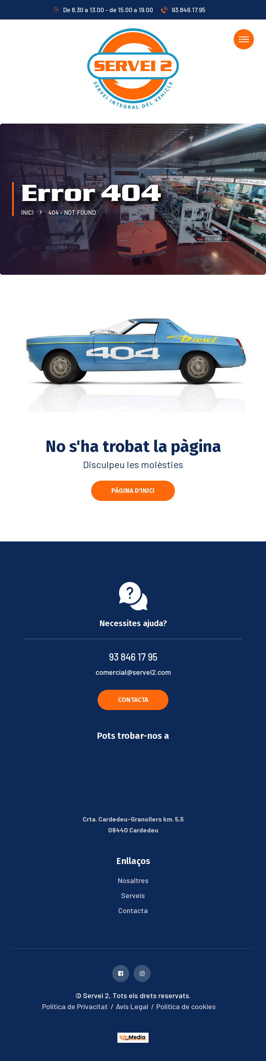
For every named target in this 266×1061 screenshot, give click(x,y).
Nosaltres (133, 880)
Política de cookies (186, 1006)
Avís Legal (132, 1006)
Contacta (133, 910)
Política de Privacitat (75, 1006)
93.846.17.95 (183, 9)
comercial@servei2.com (133, 671)
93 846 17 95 (133, 657)
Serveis (133, 895)
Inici (28, 212)
